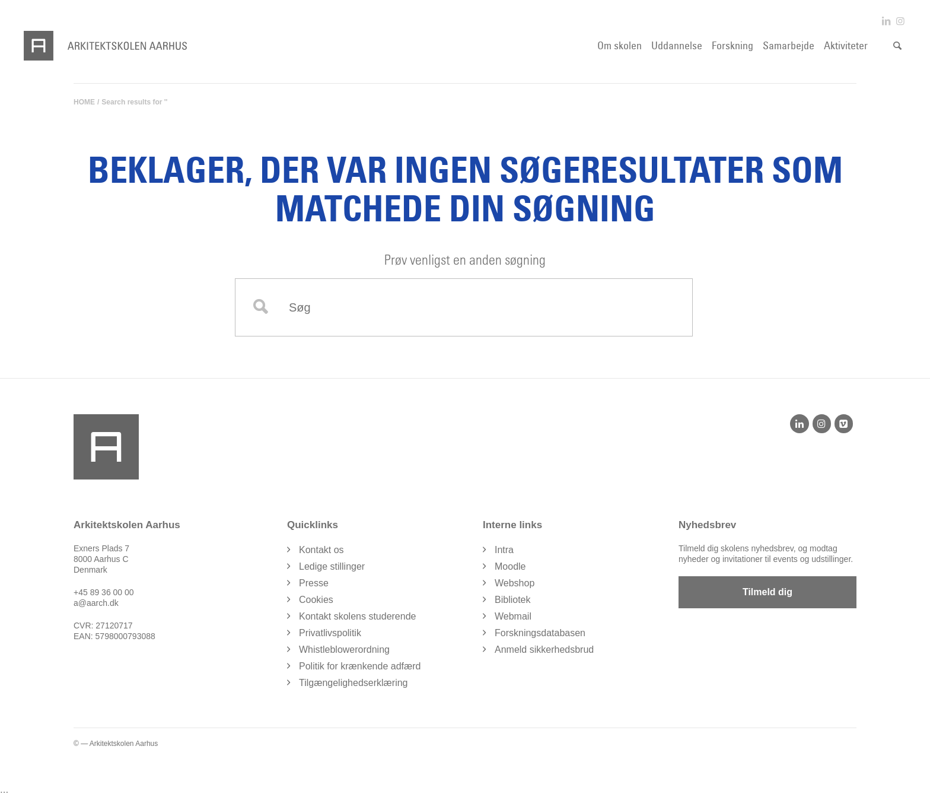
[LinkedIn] (799, 423)
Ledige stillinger (332, 566)
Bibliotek (512, 600)
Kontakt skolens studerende (357, 616)
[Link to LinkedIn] (886, 21)
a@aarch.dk (96, 603)
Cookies (316, 600)
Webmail (513, 616)
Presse (314, 583)
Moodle (510, 566)
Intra (504, 550)
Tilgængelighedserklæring (353, 683)
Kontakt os (321, 550)
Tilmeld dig (767, 592)
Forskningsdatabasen (540, 633)
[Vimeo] (844, 423)
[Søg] (897, 45)
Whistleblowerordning (344, 649)
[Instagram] (822, 423)
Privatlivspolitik (330, 633)
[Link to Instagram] (900, 21)
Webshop (514, 583)
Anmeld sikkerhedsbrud (544, 649)
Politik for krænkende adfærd (360, 666)
